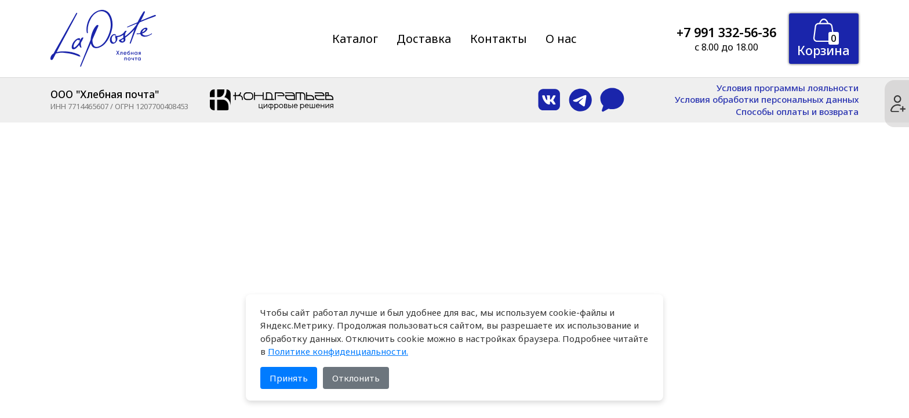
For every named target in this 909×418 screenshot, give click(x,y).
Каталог (355, 38)
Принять (289, 378)
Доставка (424, 38)
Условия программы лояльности (788, 88)
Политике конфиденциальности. (338, 351)
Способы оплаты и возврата (797, 111)
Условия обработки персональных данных (767, 99)
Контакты (498, 38)
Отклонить (356, 378)
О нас (561, 38)
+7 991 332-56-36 (726, 32)
